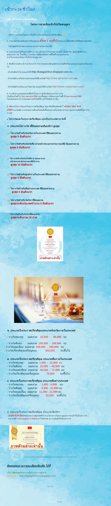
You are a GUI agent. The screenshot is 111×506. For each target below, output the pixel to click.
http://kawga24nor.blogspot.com (37, 475)
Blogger (59, 502)
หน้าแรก (50, 486)
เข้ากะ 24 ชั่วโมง (20, 9)
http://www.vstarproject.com (68, 86)
